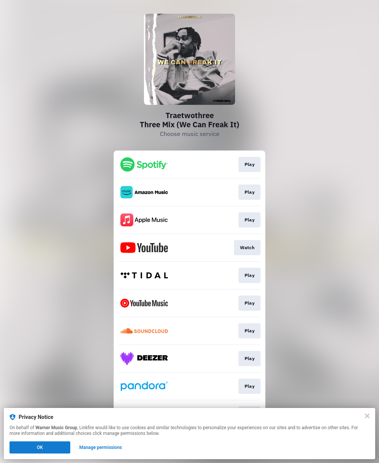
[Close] (367, 416)
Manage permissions (100, 447)
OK (40, 447)
